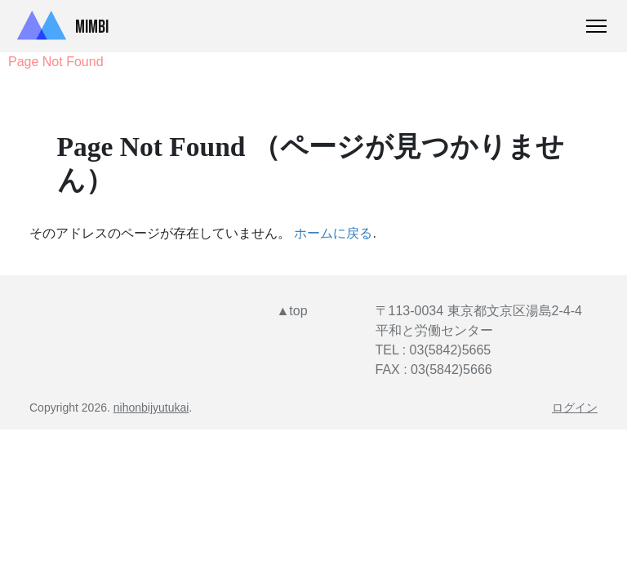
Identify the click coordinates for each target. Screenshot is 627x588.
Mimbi (59, 26)
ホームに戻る (333, 233)
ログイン (575, 407)
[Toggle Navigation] (596, 26)
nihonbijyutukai (151, 407)
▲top (292, 311)
